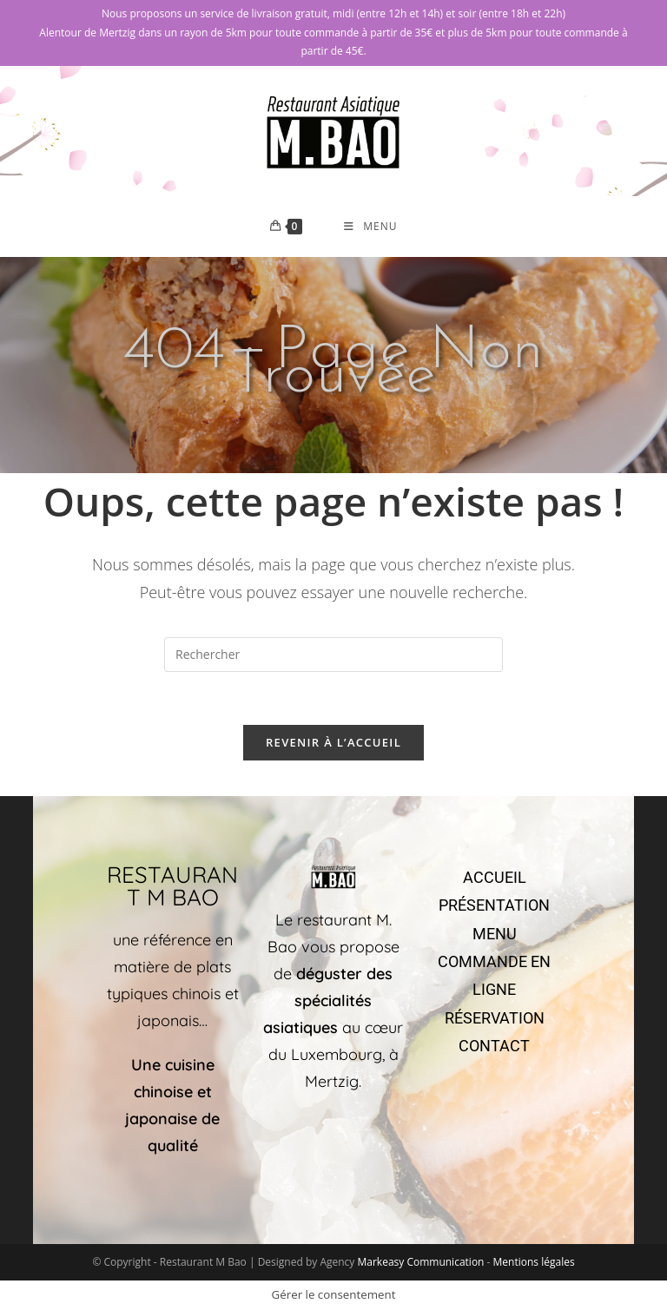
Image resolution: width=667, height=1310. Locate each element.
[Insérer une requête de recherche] (333, 654)
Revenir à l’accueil (333, 742)
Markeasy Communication (421, 1261)
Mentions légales (534, 1261)
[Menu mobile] (370, 226)
